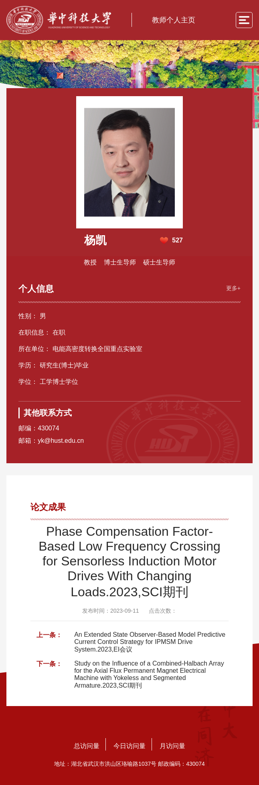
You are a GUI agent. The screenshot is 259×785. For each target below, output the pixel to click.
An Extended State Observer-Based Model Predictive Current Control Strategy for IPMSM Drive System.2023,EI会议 (149, 642)
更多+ (233, 288)
